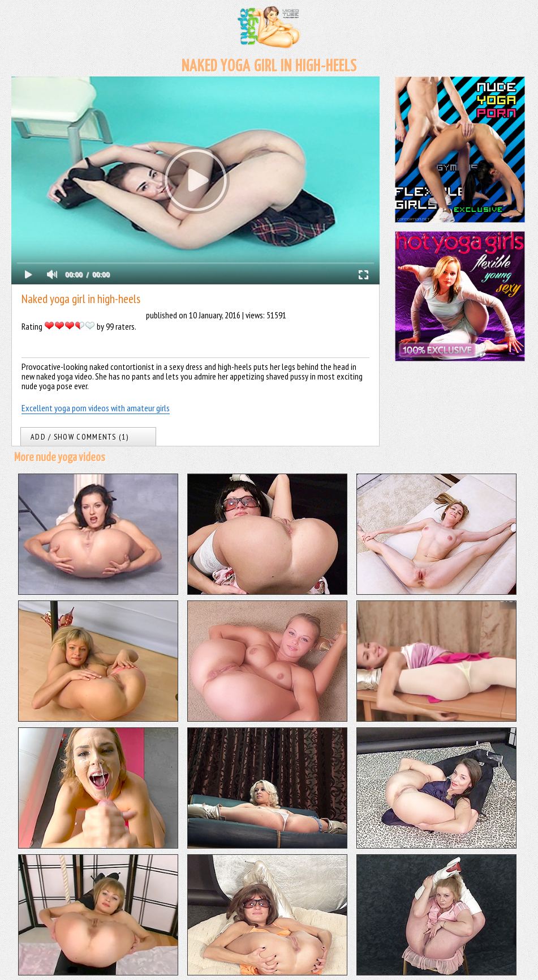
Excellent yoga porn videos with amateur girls (95, 408)
